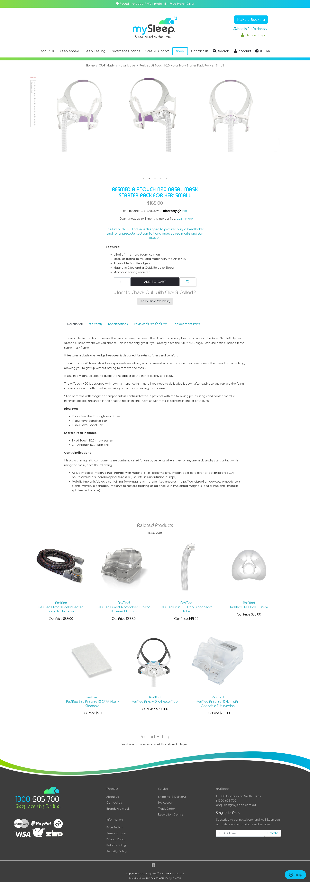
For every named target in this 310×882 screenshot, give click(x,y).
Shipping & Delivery (172, 796)
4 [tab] (161, 179)
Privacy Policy (115, 839)
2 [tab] (149, 179)
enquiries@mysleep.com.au (236, 805)
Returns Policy (116, 845)
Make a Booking (251, 19)
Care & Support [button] (157, 51)
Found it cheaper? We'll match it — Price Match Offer (155, 3)
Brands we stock (117, 808)
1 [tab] (143, 179)
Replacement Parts (186, 324)
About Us (112, 796)
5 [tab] (167, 179)
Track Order (166, 808)
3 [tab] (155, 179)
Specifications (118, 324)
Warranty (95, 324)
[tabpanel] (102, 113)
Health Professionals (250, 29)
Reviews (150, 324)
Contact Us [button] (199, 51)
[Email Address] (240, 833)
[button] (221, 51)
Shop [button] (180, 51)
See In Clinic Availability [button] (155, 301)
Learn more (185, 218)
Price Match (114, 827)
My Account (166, 802)
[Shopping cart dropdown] (262, 51)
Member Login (254, 35)
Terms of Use (116, 833)
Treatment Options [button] (125, 51)
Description (75, 324)
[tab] (75, 324)
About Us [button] (47, 51)
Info (184, 211)
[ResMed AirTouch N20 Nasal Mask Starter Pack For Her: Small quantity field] (122, 281)
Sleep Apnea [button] (69, 51)
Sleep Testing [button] (94, 51)
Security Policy (116, 851)
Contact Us (114, 802)
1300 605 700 (226, 800)
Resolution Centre (170, 814)
